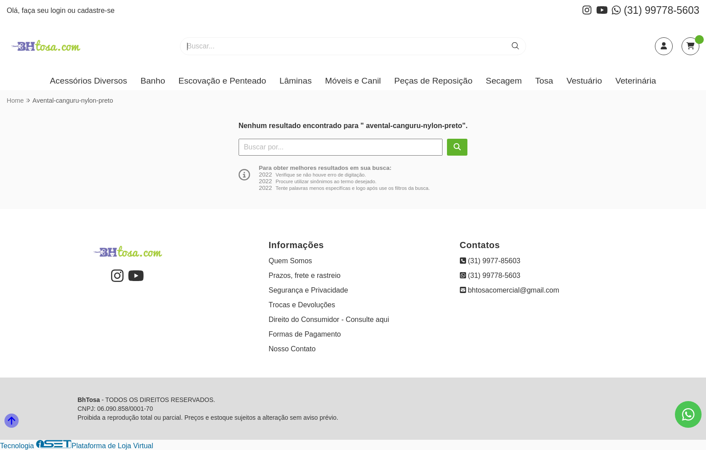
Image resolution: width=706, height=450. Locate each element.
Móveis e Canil (353, 80)
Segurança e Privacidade (308, 290)
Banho (152, 80)
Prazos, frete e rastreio (305, 275)
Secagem (504, 80)
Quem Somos (290, 261)
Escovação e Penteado (222, 80)
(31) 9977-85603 (490, 261)
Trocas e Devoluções (302, 305)
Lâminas (295, 80)
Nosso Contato (292, 349)
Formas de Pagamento (305, 334)
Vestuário (584, 80)
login (59, 10)
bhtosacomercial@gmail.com (509, 290)
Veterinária (635, 80)
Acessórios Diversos (88, 80)
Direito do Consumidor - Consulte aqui (329, 319)
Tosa (544, 80)
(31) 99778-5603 (655, 10)
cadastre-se (96, 10)
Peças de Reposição (433, 80)
